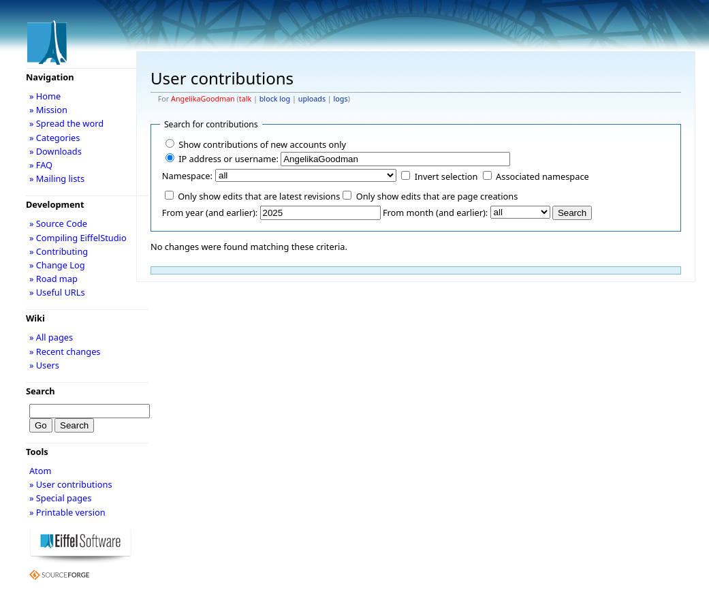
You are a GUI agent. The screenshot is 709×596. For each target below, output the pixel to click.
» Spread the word (66, 123)
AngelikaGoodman (203, 99)
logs (341, 99)
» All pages (51, 337)
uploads (312, 99)
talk (245, 99)
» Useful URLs (57, 292)
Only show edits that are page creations (437, 196)
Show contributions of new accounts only (262, 144)
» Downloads (55, 151)
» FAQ (40, 165)
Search (40, 391)
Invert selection (446, 176)
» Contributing (58, 251)
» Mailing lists (56, 178)
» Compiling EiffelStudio (78, 238)
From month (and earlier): (435, 212)
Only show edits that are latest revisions (259, 196)
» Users (44, 365)
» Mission (48, 110)
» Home (45, 96)
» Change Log (57, 265)
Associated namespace (542, 176)
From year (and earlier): (209, 212)
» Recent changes (65, 351)
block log (274, 99)
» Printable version (67, 512)
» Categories (54, 137)
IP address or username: (228, 159)
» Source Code (58, 223)
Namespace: (187, 176)
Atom (40, 471)
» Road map (53, 278)
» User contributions (70, 484)
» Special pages (60, 498)
